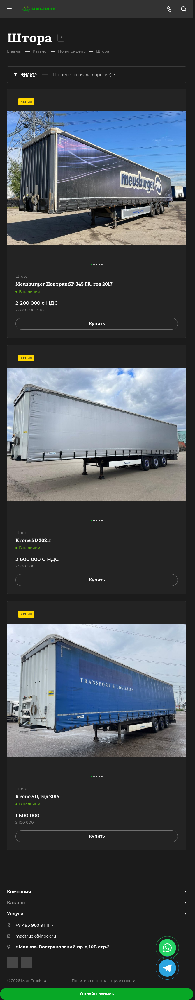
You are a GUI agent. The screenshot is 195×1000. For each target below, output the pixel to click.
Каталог (16, 902)
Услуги (15, 913)
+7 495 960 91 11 (32, 925)
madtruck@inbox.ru (35, 936)
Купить (97, 323)
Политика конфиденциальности (104, 980)
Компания (19, 891)
